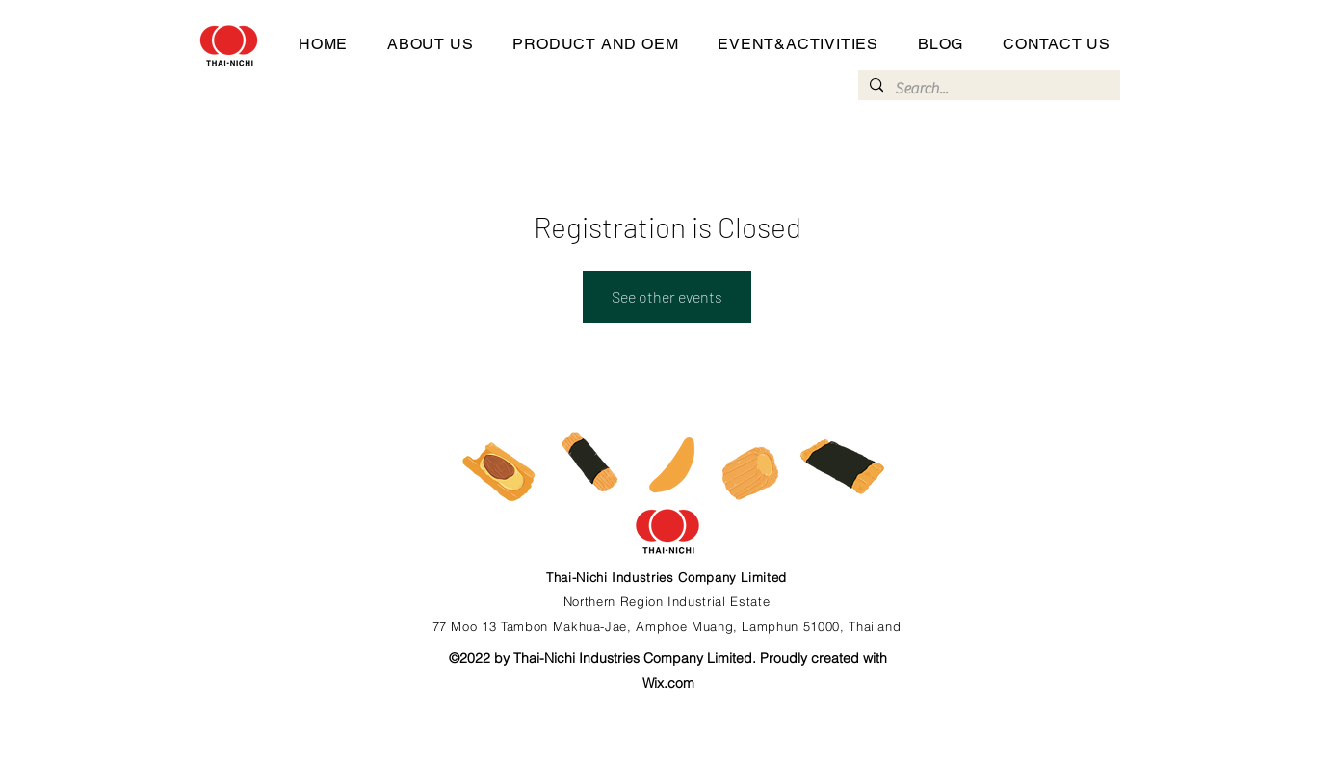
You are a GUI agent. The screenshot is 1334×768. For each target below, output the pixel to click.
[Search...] (987, 88)
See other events (667, 296)
